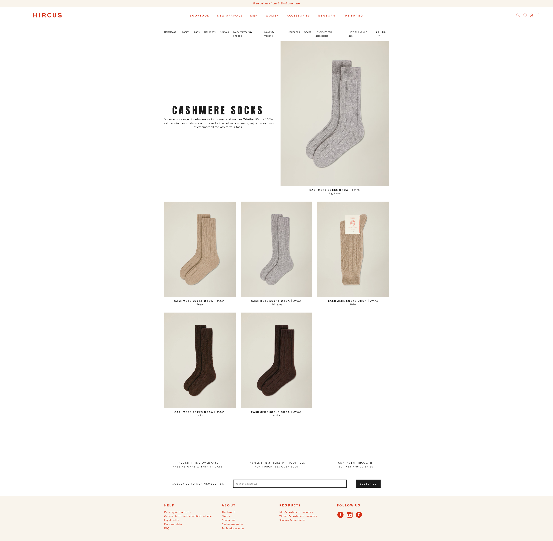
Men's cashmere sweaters (296, 512)
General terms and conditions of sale (188, 516)
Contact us (228, 520)
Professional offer (233, 528)
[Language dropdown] (545, 15)
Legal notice (172, 520)
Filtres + (379, 33)
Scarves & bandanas (292, 520)
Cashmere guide (232, 524)
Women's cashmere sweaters (298, 516)
